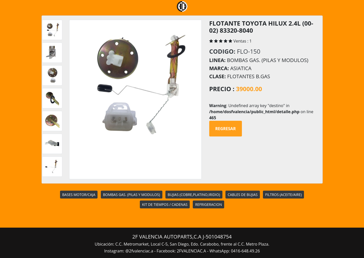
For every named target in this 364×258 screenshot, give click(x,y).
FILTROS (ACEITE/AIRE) (283, 194)
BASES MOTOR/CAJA (78, 194)
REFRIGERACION (208, 204)
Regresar (225, 128)
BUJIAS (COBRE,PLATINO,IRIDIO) (194, 194)
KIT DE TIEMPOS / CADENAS (164, 204)
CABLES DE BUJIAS (243, 194)
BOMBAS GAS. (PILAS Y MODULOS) (131, 194)
